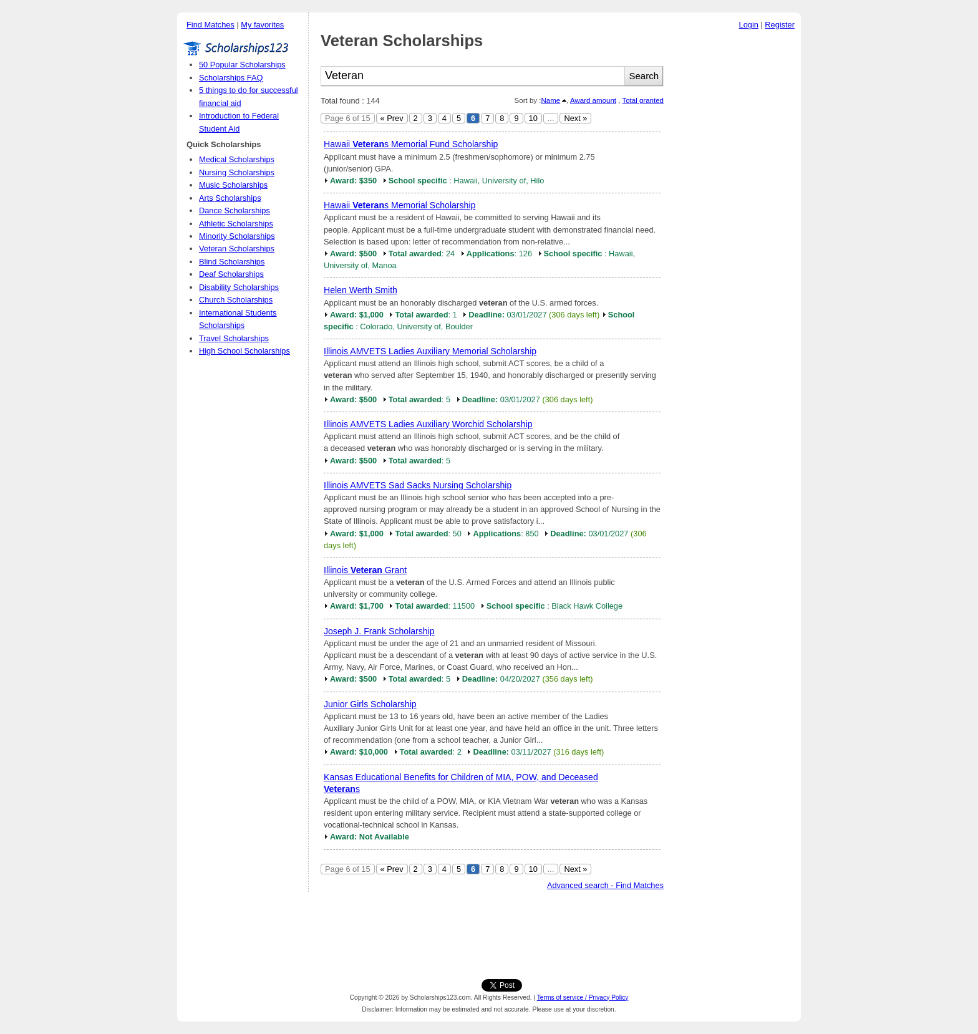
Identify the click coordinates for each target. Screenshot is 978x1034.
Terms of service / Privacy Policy (583, 997)
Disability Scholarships (239, 287)
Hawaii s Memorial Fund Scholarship (411, 144)
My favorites (262, 24)
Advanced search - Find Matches (605, 885)
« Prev (392, 118)
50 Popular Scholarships (242, 64)
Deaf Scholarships (231, 274)
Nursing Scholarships (236, 172)
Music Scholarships (233, 185)
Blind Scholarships (231, 261)
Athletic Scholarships (236, 223)
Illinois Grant (365, 570)
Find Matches (210, 24)
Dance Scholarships (234, 210)
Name (550, 100)
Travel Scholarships (234, 338)
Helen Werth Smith (360, 290)
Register (780, 24)
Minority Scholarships (237, 236)
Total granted (643, 100)
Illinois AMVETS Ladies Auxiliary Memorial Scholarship (430, 351)
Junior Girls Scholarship (370, 704)
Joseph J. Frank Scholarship (379, 631)
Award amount (593, 100)
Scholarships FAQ (231, 77)
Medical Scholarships (236, 159)
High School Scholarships (244, 350)
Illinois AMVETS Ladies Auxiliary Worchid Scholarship (428, 424)
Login (748, 24)
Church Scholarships (236, 299)
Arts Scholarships (230, 198)
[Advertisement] (735, 224)
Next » (575, 118)
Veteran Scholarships (236, 248)
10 (533, 118)
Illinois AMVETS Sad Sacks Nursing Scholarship (417, 485)
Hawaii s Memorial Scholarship (399, 205)
